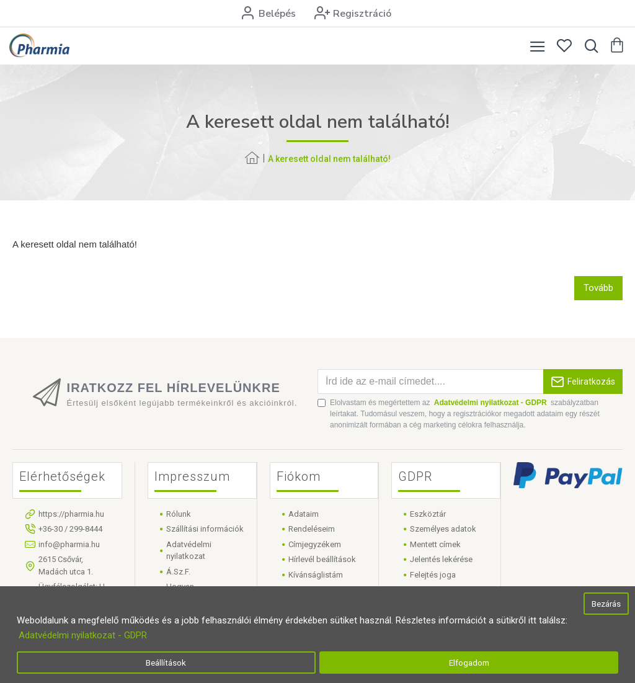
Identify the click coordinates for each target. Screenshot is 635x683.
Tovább (598, 287)
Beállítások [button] (166, 662)
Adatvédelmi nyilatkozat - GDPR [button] (83, 635)
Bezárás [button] (606, 604)
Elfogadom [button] (469, 662)
